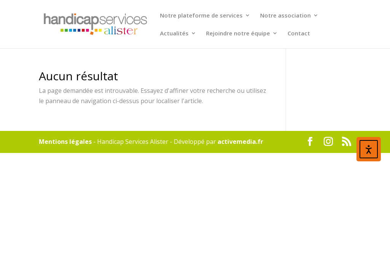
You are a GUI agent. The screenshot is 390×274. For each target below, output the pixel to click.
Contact (299, 33)
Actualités (174, 33)
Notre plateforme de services (201, 16)
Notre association (285, 16)
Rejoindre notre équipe (238, 33)
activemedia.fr (240, 141)
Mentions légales (65, 141)
